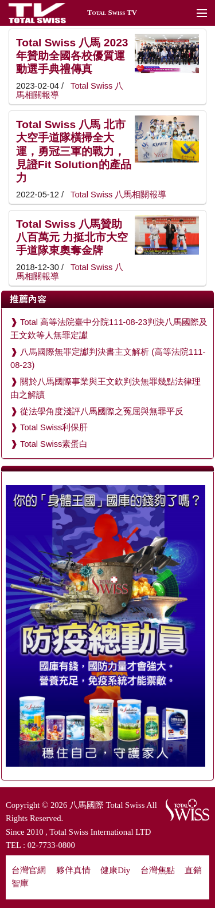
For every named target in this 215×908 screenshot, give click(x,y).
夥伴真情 (73, 870)
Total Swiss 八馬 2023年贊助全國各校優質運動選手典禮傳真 (72, 56)
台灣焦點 (157, 870)
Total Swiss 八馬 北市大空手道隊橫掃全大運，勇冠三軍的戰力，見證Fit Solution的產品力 (73, 151)
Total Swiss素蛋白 (54, 444)
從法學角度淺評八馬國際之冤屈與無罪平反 (101, 411)
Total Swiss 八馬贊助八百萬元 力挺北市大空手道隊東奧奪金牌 (72, 237)
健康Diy (115, 870)
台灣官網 (28, 870)
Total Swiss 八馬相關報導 (117, 194)
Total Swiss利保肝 (54, 427)
